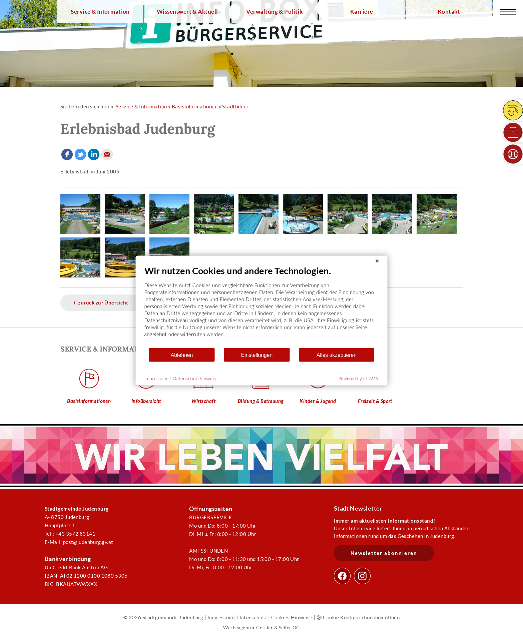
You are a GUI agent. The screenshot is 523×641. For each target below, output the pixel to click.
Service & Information (100, 11)
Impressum (220, 617)
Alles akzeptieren (337, 355)
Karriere (361, 11)
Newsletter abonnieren (384, 553)
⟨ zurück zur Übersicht (101, 302)
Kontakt (449, 11)
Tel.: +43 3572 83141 (70, 534)
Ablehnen (182, 355)
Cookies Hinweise (292, 617)
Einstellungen (257, 355)
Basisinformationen (194, 106)
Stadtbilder (235, 106)
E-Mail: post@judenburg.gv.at (79, 542)
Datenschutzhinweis (194, 378)
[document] (261, 306)
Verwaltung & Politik (274, 11)
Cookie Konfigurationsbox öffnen (358, 617)
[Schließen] (377, 261)
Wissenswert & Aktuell (187, 11)
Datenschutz (252, 617)
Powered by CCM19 (359, 378)
